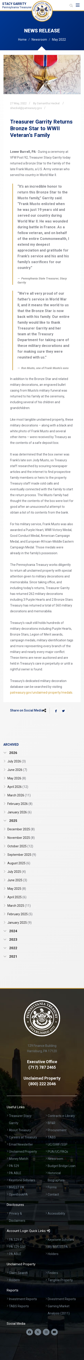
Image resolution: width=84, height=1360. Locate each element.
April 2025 (16, 897)
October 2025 (20, 846)
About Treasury (20, 1130)
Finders (53, 1273)
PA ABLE (15, 1173)
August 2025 (18, 863)
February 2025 (19, 914)
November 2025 (21, 838)
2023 (12, 940)
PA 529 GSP (17, 1247)
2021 (12, 957)
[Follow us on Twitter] (37, 1332)
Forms (52, 1187)
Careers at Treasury (23, 1137)
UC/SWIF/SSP (57, 1144)
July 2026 (16, 761)
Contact (53, 1194)
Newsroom (39, 39)
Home (22, 39)
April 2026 (17, 787)
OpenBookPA (18, 1194)
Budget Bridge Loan (61, 1166)
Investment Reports (23, 1299)
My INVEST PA (58, 1247)
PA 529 (14, 1166)
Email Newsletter (21, 1144)
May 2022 (59, 39)
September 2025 (21, 854)
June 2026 (17, 770)
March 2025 (19, 905)
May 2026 (16, 778)
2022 (12, 948)
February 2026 (19, 804)
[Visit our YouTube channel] (54, 1332)
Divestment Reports (62, 1299)
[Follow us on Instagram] (46, 1332)
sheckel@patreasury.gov (26, 108)
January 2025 (19, 922)
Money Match (18, 1159)
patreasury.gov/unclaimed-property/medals (41, 692)
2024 (12, 931)
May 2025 (16, 888)
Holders (53, 1254)
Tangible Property (60, 1280)
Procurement (57, 1130)
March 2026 (19, 795)
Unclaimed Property (23, 1151)
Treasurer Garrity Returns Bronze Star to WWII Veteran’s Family (41, 128)
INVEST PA (16, 1187)
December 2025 (21, 829)
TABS (52, 1137)
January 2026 (19, 812)
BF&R (51, 1123)
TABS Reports (19, 1306)
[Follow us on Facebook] (29, 1332)
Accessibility (56, 1213)
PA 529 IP (15, 1239)
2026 (12, 753)
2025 (12, 821)
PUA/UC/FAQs (58, 1151)
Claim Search (18, 1273)
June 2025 (17, 880)
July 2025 (16, 871)
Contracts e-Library (61, 1116)
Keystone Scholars (22, 1180)
